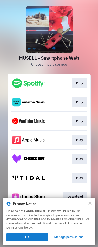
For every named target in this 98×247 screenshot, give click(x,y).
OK (27, 237)
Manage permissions (69, 237)
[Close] (90, 203)
